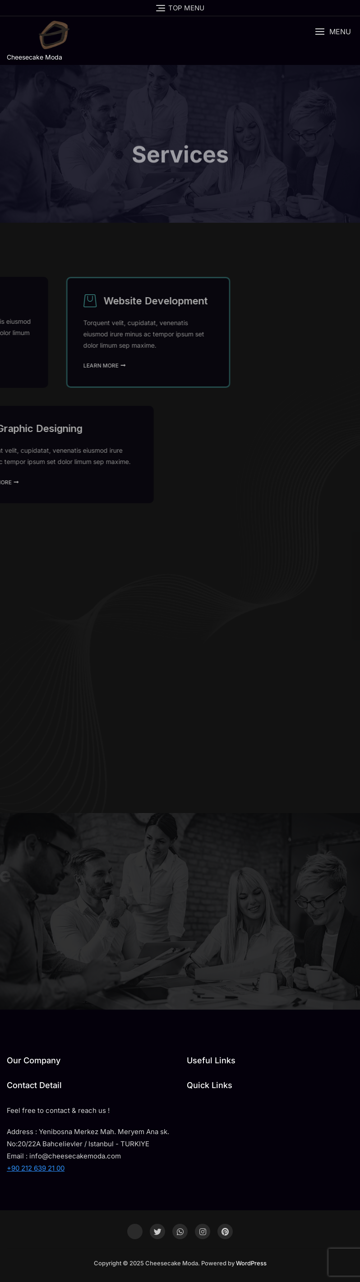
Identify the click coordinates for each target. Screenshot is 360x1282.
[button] (333, 32)
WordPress (251, 1263)
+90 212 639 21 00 (36, 1168)
